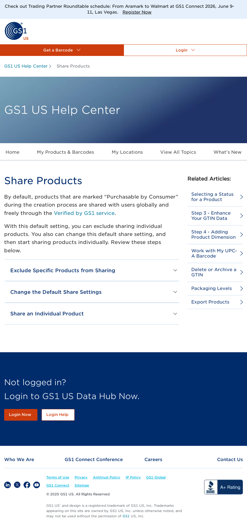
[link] (16, 31)
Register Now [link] (137, 12)
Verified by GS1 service (84, 213)
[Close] (241, 6)
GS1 (126, 516)
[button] (61, 50)
